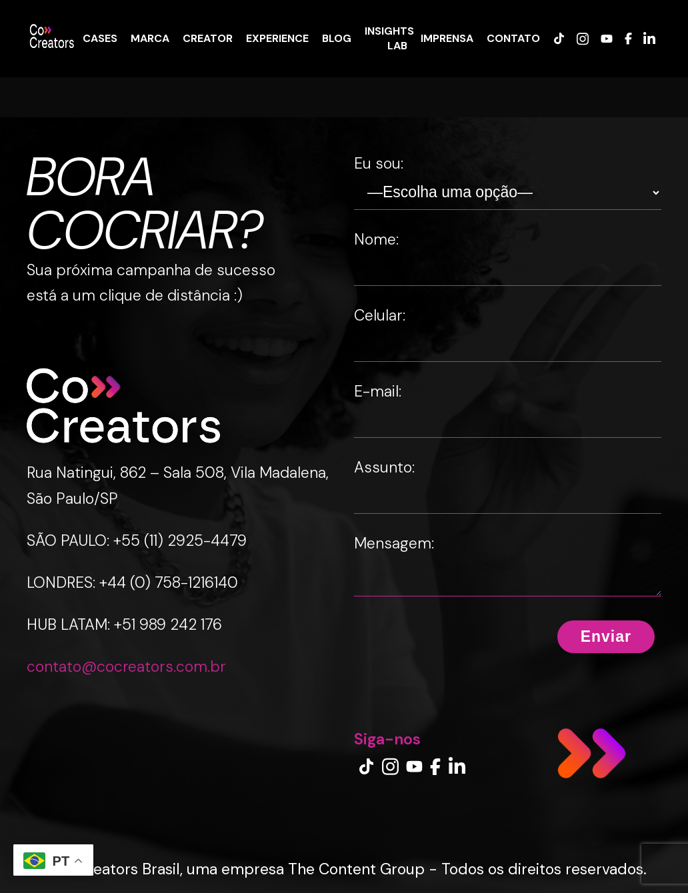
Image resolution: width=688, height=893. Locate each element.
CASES (100, 38)
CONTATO (513, 38)
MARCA (150, 38)
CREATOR (208, 38)
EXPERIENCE (277, 38)
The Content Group (356, 869)
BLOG (336, 38)
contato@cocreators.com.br (126, 666)
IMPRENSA (447, 38)
